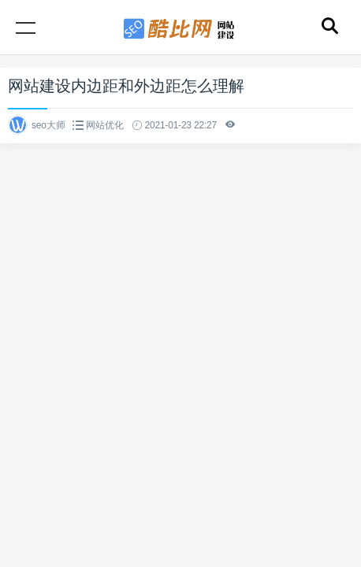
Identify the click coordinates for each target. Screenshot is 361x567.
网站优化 (104, 125)
